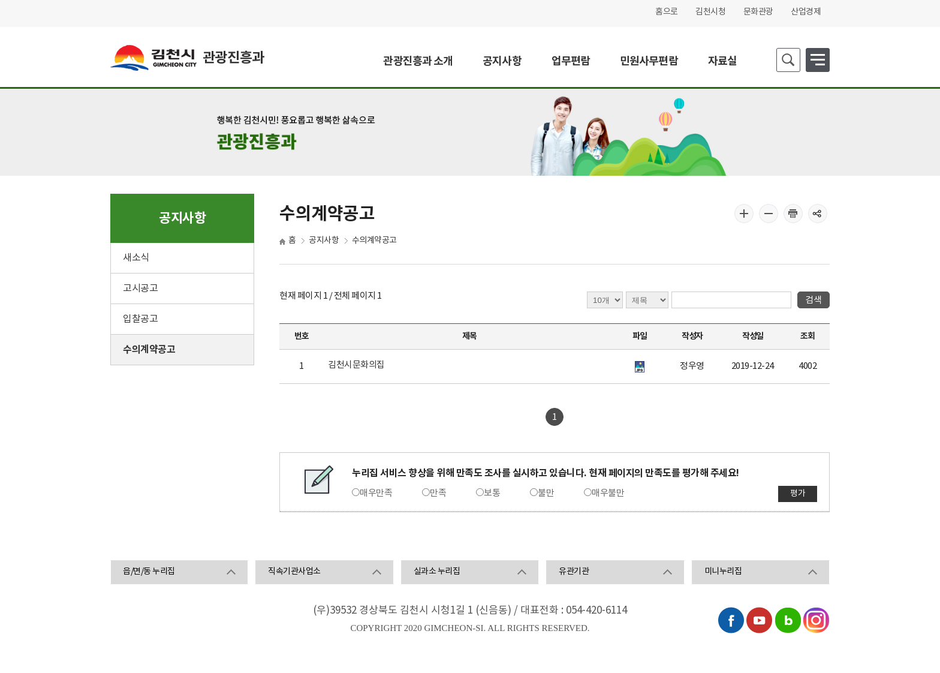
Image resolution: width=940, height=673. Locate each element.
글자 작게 (768, 213)
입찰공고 (140, 319)
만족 (438, 493)
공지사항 (324, 240)
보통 (492, 493)
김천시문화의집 (356, 365)
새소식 (136, 258)
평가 (797, 493)
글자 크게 (744, 213)
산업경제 (806, 12)
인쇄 (793, 213)
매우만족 (376, 493)
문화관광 (758, 12)
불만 (546, 493)
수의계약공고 (149, 350)
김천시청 (710, 12)
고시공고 (140, 288)
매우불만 (608, 493)
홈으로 (666, 12)
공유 (818, 213)
